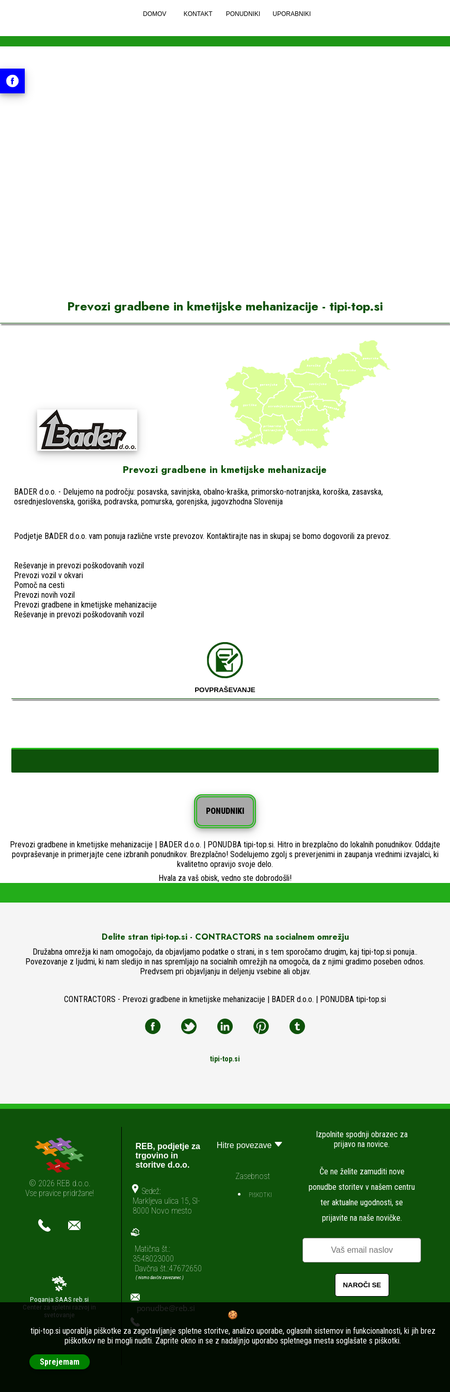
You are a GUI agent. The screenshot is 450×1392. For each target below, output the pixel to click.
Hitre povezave (251, 1144)
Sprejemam (59, 1362)
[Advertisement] (225, 195)
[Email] (361, 1250)
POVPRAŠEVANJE (225, 668)
